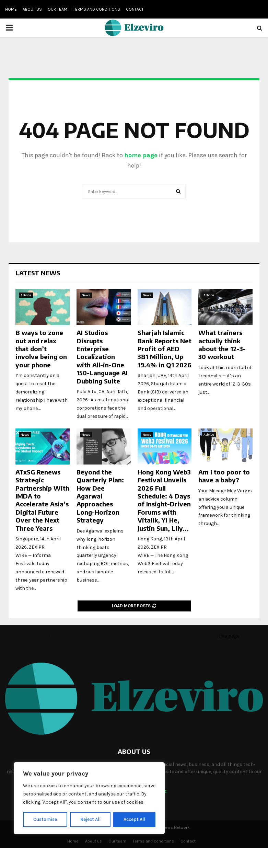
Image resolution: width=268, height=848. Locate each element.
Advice (26, 295)
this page (228, 636)
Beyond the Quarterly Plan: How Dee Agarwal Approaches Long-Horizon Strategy (100, 496)
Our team (57, 9)
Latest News (37, 273)
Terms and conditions (96, 9)
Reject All (90, 819)
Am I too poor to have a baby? (224, 476)
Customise (45, 819)
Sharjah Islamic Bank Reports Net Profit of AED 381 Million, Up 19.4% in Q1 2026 (164, 349)
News (86, 295)
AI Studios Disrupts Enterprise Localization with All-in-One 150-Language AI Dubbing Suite (102, 357)
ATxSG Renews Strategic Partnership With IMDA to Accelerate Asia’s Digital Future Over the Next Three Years (42, 500)
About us (32, 9)
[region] (89, 798)
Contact (135, 9)
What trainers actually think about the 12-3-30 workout (222, 344)
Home (11, 9)
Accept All (134, 819)
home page (141, 155)
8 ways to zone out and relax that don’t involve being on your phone (41, 349)
